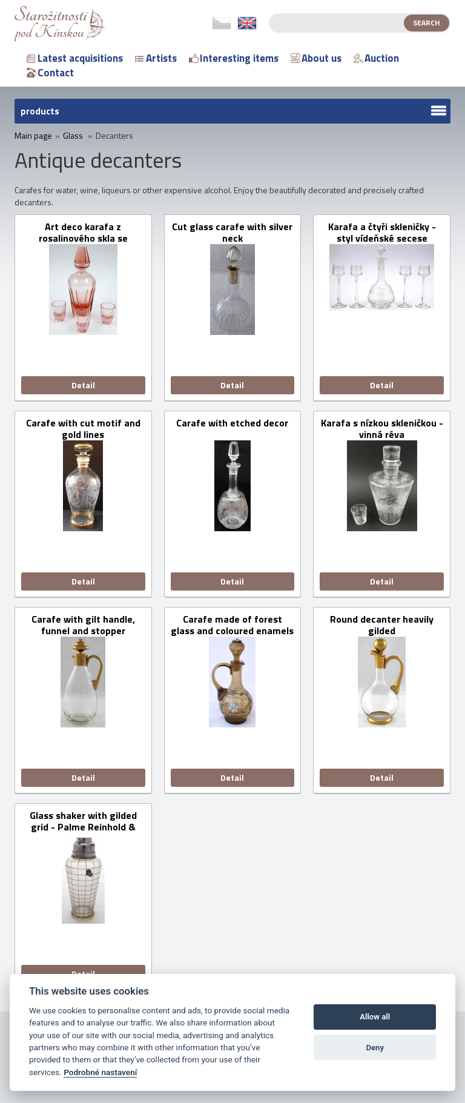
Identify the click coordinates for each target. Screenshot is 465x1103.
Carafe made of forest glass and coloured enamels (232, 625)
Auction (376, 58)
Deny (374, 1047)
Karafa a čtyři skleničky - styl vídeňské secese (382, 232)
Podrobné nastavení (100, 1072)
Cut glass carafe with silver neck (232, 232)
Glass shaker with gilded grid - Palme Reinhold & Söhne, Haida (83, 821)
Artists (156, 58)
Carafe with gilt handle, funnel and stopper (83, 625)
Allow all (375, 1016)
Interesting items (234, 58)
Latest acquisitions (75, 58)
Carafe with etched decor (232, 423)
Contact (50, 72)
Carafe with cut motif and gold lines (83, 428)
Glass (73, 136)
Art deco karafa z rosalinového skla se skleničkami (83, 232)
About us (316, 58)
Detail (83, 385)
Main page (33, 136)
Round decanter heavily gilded (382, 625)
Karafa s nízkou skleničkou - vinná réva (382, 428)
